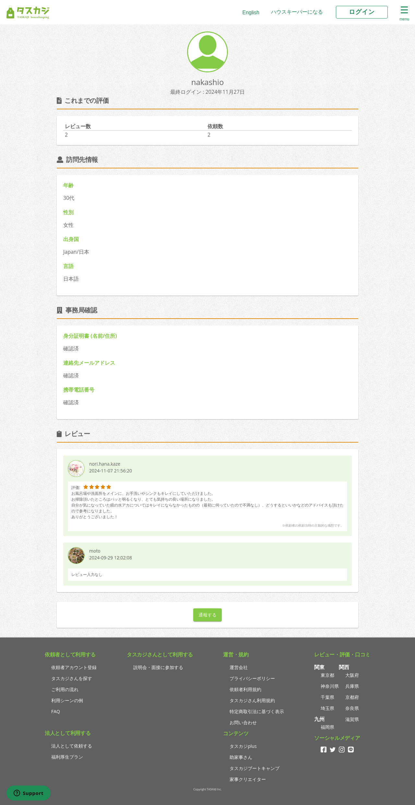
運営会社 (239, 667)
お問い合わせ (243, 722)
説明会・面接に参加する (158, 667)
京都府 (352, 697)
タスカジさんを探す (71, 678)
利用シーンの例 (67, 700)
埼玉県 (327, 708)
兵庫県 (352, 686)
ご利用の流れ (64, 689)
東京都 (327, 675)
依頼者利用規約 (245, 689)
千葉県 (327, 697)
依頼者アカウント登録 (74, 667)
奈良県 (352, 708)
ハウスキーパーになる (297, 12)
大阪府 (352, 675)
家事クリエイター (248, 779)
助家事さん (241, 757)
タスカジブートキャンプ (254, 768)
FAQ (55, 711)
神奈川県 (330, 686)
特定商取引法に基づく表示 (257, 711)
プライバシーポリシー (252, 678)
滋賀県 (352, 719)
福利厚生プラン (67, 757)
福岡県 (327, 727)
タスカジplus (243, 746)
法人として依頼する (71, 746)
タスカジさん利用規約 (252, 700)
